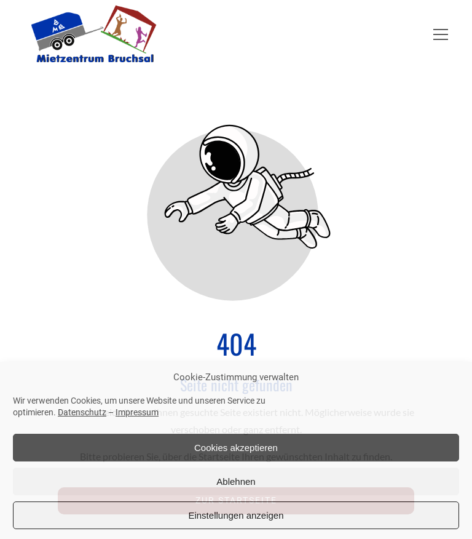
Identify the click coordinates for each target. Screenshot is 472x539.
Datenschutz (82, 412)
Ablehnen (235, 481)
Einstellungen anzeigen (235, 515)
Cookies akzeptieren (236, 447)
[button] (440, 34)
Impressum (137, 412)
